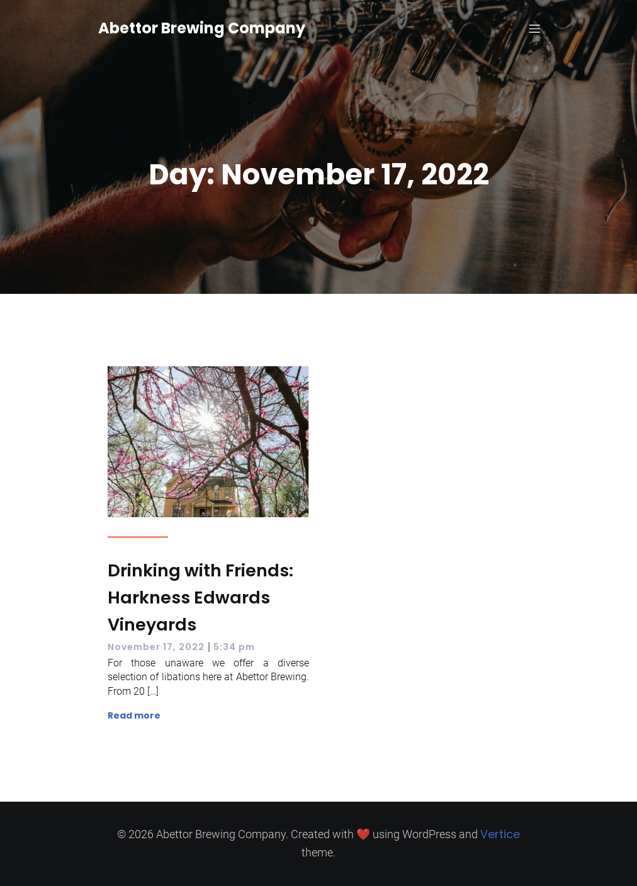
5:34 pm (234, 647)
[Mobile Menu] (534, 28)
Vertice (500, 834)
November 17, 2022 (156, 647)
